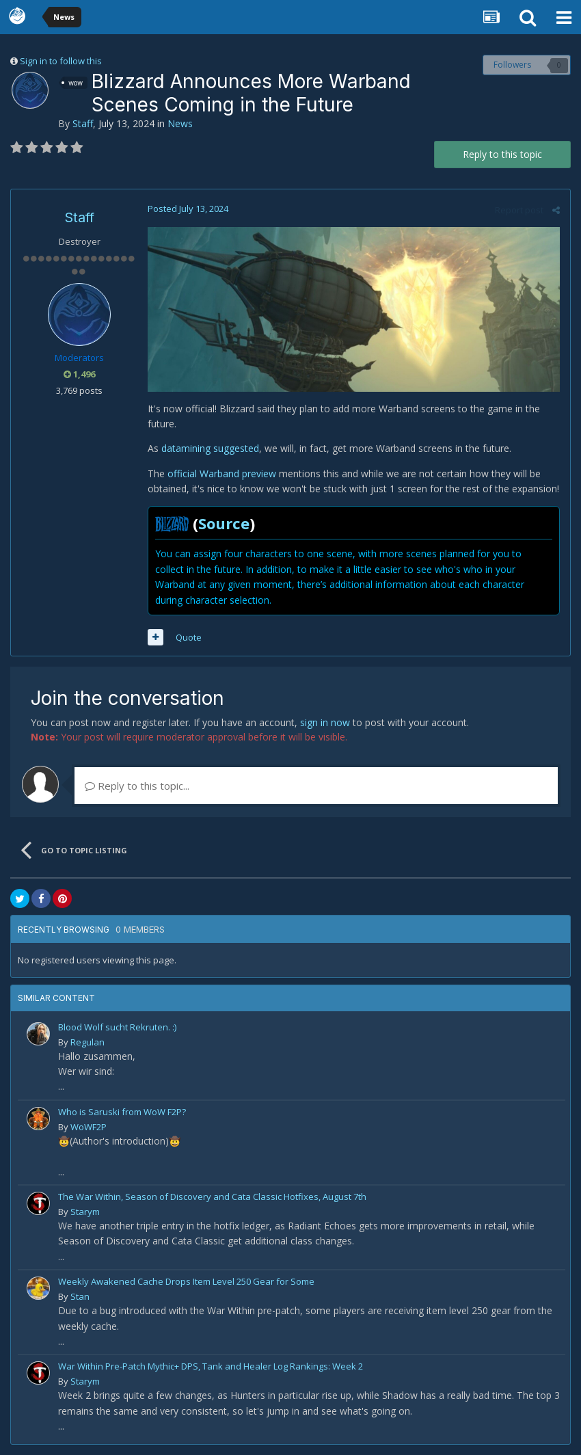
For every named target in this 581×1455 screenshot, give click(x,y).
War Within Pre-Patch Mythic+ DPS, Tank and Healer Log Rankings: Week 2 (210, 1366)
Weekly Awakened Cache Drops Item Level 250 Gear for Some (186, 1281)
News (180, 123)
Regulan (87, 1042)
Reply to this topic (502, 154)
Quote (189, 637)
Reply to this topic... (137, 785)
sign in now (325, 722)
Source (223, 523)
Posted (188, 208)
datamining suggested (210, 448)
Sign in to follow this (61, 61)
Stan (80, 1296)
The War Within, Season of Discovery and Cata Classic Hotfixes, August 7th (212, 1196)
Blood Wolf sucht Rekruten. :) (117, 1027)
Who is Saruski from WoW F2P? (122, 1112)
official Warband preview (220, 473)
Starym (85, 1211)
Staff (82, 123)
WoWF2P (88, 1127)
